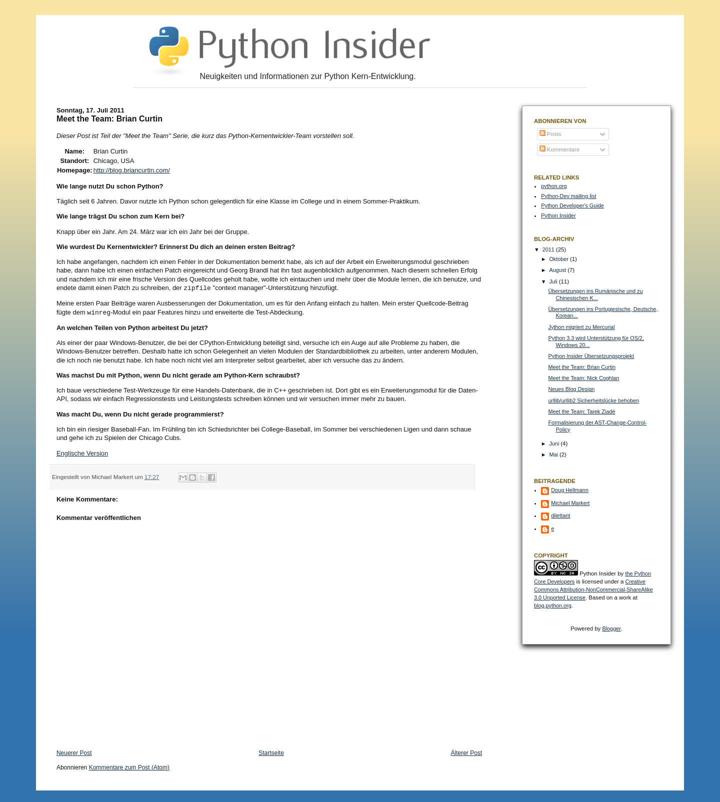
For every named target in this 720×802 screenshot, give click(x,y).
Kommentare (560, 149)
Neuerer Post (74, 752)
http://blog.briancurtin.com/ (132, 170)
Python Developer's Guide (572, 205)
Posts (551, 134)
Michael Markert (570, 503)
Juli (553, 281)
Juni (554, 443)
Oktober (559, 259)
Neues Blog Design (571, 389)
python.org (553, 186)
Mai (554, 455)
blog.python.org (553, 605)
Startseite (271, 752)
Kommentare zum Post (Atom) (129, 766)
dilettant (560, 515)
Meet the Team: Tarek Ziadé (582, 411)
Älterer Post (466, 752)
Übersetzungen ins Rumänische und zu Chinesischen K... (595, 294)
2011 (549, 249)
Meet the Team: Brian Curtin (582, 367)
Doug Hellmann (569, 490)
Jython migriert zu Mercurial (581, 327)
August (558, 270)
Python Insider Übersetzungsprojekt (591, 356)
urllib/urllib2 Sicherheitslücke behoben (594, 401)
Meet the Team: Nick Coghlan (584, 378)
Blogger (611, 629)
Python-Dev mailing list (568, 196)
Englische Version (82, 452)
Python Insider (558, 215)
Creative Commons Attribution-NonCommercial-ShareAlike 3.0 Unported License (593, 589)
